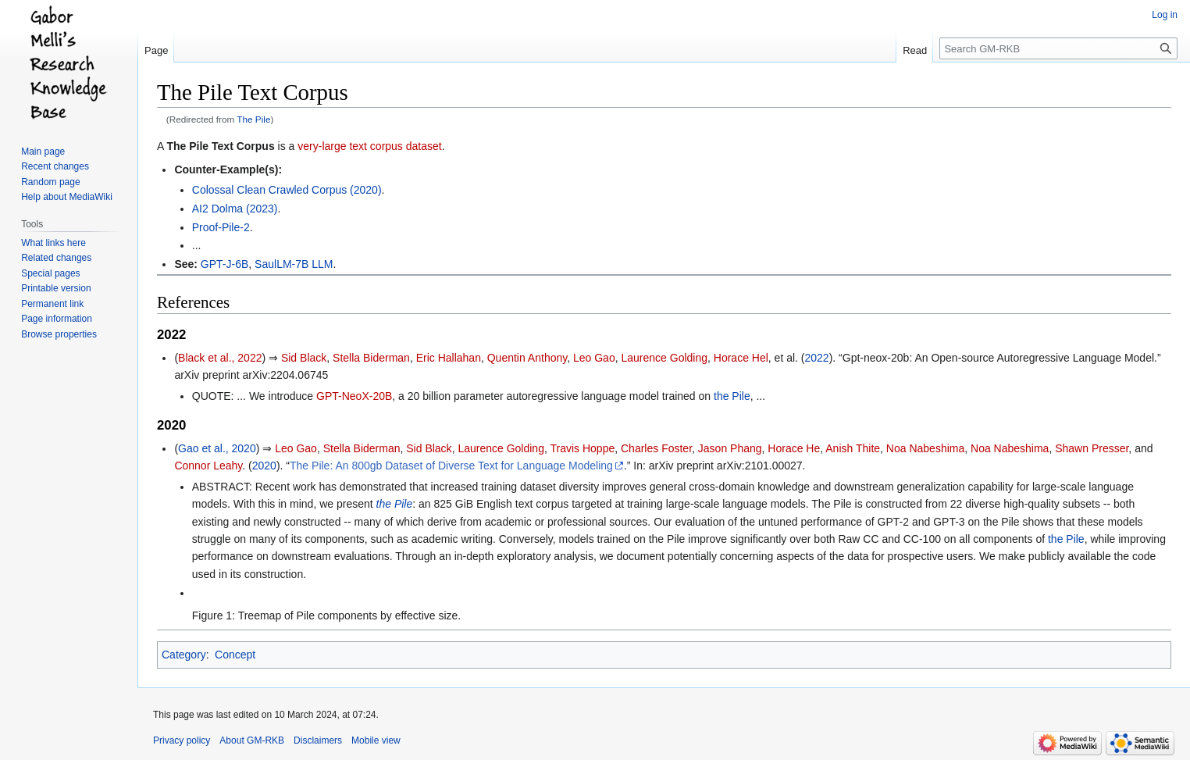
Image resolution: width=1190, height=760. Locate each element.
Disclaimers (318, 740)
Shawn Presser (1091, 448)
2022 (817, 357)
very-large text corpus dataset (369, 146)
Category (184, 654)
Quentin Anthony (527, 357)
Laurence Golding (664, 357)
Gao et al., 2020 (217, 448)
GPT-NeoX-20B (354, 396)
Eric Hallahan (448, 357)
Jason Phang (730, 448)
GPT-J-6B (224, 264)
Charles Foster (656, 448)
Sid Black (303, 357)
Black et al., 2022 (220, 357)
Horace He (794, 448)
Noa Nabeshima (925, 448)
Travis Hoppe (582, 448)
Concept (235, 654)
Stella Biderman (371, 357)
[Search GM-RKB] (1058, 48)
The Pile (253, 119)
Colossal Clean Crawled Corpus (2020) (287, 190)
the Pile (732, 396)
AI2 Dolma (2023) (235, 208)
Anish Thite (852, 448)
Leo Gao (594, 357)
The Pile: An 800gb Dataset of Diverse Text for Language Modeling (451, 465)
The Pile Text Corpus (220, 146)
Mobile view (376, 740)
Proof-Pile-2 (221, 227)
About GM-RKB (251, 740)
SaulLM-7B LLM (294, 264)
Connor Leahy (208, 465)
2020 (264, 465)
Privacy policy (181, 740)
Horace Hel (741, 357)
